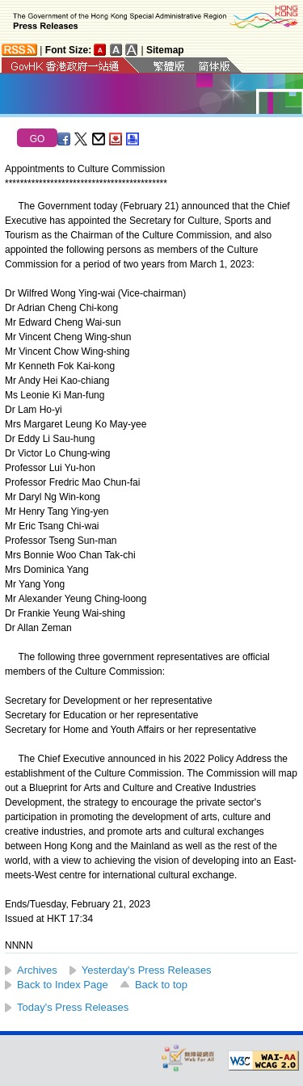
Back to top (161, 985)
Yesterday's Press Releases (147, 970)
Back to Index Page (62, 985)
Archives (37, 970)
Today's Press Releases (72, 1007)
